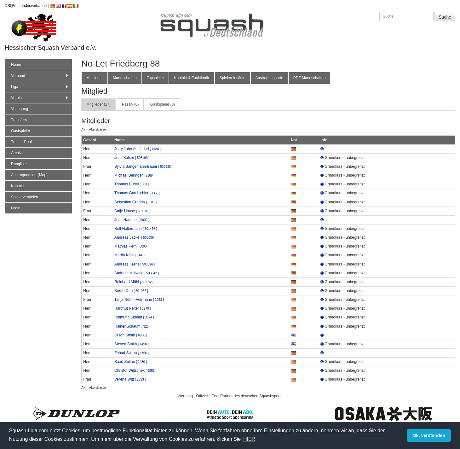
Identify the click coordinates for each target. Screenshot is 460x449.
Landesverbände (33, 5)
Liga (40, 87)
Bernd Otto (131, 291)
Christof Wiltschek (135, 370)
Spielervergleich (24, 197)
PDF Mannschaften (309, 78)
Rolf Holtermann (135, 228)
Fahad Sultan (131, 353)
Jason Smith (130, 335)
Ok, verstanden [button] (428, 435)
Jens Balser (131, 157)
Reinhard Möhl (134, 282)
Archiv (16, 153)
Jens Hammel (131, 220)
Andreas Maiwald (136, 273)
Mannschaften (124, 78)
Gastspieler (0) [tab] (162, 104)
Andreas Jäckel (135, 237)
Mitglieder (94, 78)
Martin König (130, 255)
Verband (40, 75)
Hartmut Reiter (132, 308)
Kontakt (17, 186)
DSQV (10, 5)
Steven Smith (131, 344)
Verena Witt (130, 379)
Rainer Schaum (132, 326)
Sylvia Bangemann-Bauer (143, 166)
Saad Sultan (130, 361)
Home (16, 64)
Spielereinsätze (232, 78)
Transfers (19, 120)
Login (15, 208)
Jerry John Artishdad (137, 149)
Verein (40, 98)
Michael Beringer (134, 175)
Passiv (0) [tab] (130, 104)
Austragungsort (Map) (29, 175)
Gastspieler (20, 131)
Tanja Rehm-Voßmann (139, 299)
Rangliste (19, 164)
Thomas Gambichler (137, 193)
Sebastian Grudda (135, 202)
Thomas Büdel (131, 184)
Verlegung (19, 109)
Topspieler (155, 78)
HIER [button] (249, 439)
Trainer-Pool (21, 142)
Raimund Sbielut (134, 317)
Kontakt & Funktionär (191, 78)
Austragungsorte (269, 78)
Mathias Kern (131, 246)
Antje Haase (132, 211)
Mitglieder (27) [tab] (98, 104)
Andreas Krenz (134, 264)
